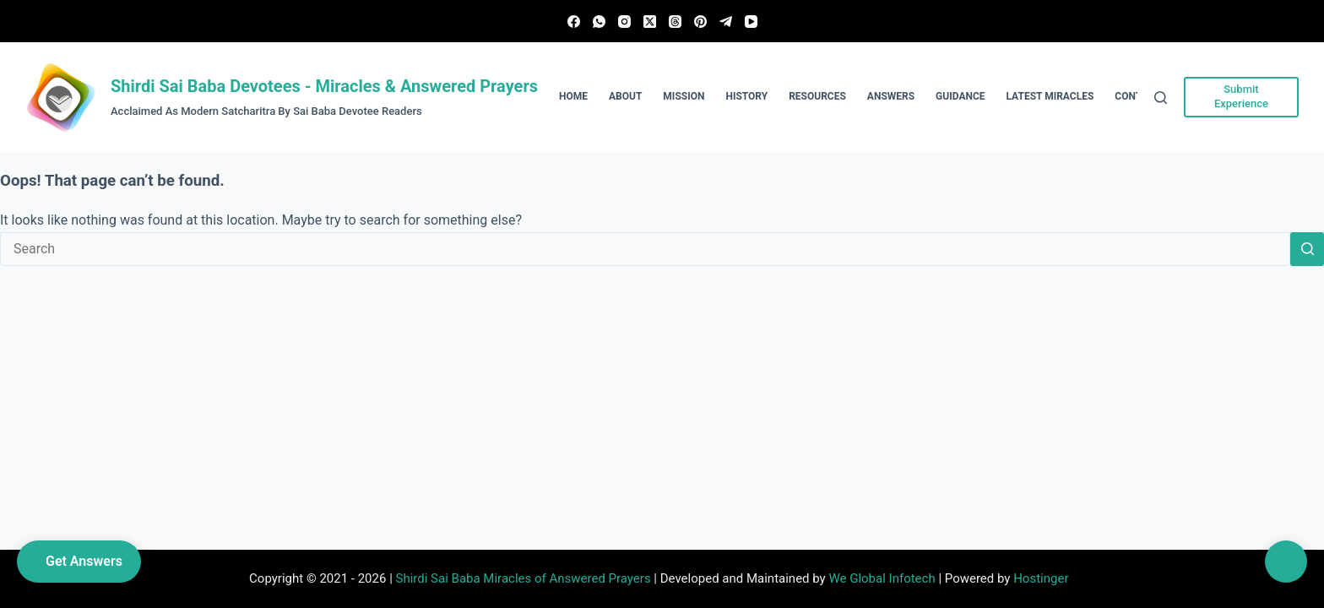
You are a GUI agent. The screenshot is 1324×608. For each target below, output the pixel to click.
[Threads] (675, 21)
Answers (890, 96)
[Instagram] (624, 21)
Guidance (960, 96)
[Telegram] (725, 21)
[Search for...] (645, 249)
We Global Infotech (881, 578)
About (625, 96)
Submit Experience (1241, 96)
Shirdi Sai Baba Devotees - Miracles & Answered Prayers (324, 86)
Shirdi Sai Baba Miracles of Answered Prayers (523, 578)
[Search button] (1307, 249)
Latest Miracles (1050, 96)
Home (573, 96)
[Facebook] (573, 21)
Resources (817, 96)
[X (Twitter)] (649, 21)
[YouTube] (751, 21)
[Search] (1160, 97)
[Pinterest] (700, 21)
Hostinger (1040, 578)
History (746, 96)
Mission (683, 96)
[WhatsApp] (599, 21)
